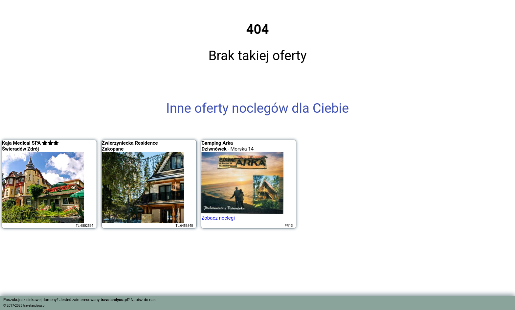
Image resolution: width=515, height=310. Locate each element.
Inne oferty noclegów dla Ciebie (257, 108)
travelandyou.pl (34, 305)
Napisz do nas (143, 300)
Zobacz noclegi (218, 218)
